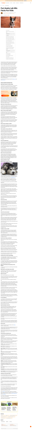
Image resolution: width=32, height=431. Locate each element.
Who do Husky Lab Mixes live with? (10, 38)
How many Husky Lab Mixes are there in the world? (10, 35)
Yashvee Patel (13, 13)
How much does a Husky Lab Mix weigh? (9, 48)
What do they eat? (8, 53)
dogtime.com (2, 415)
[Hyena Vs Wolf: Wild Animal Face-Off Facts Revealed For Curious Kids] (15, 404)
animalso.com (6, 415)
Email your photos (5, 95)
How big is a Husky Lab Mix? (9, 46)
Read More (25, 0)
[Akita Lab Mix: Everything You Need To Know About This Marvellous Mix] (9, 404)
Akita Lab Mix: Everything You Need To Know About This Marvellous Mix (9, 408)
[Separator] (30, 426)
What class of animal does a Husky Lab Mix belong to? (10, 33)
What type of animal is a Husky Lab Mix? (10, 31)
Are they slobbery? (8, 54)
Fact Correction (16, 428)
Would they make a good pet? (9, 55)
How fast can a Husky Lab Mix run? (10, 47)
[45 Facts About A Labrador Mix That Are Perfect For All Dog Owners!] (3, 404)
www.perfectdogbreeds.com (13, 415)
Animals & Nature (3, 406)
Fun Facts (3, 5)
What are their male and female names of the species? (10, 50)
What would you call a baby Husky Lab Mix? (10, 52)
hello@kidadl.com (13, 177)
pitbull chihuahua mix (14, 393)
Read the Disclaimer (4, 428)
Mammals (7, 421)
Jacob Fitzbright (6, 13)
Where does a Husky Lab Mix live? (10, 36)
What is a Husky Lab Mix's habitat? (10, 37)
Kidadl (1, 5)
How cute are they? (8, 44)
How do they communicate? (9, 45)
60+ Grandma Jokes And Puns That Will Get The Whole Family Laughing (14, 0)
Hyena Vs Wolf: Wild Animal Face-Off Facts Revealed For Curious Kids (15, 408)
